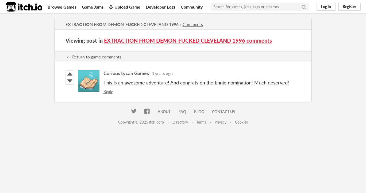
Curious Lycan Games (126, 73)
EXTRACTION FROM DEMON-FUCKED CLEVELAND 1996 (122, 24)
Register (349, 6)
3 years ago (162, 73)
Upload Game (124, 6)
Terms (201, 122)
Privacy (220, 122)
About (164, 111)
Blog (199, 111)
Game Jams (92, 6)
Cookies (241, 122)
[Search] (304, 7)
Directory (180, 122)
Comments (193, 24)
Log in (326, 6)
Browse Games (62, 6)
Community (192, 6)
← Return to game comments (94, 56)
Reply (108, 91)
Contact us (223, 111)
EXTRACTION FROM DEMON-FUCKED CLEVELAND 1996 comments (188, 40)
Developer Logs (160, 6)
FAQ (182, 111)
